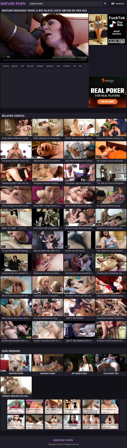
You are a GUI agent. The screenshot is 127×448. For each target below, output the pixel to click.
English (120, 3)
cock (58, 66)
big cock (30, 66)
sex (74, 66)
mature (6, 66)
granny (15, 66)
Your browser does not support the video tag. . (44, 38)
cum (22, 66)
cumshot (66, 66)
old (80, 66)
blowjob (40, 66)
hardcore (49, 66)
